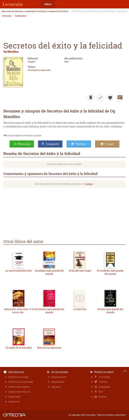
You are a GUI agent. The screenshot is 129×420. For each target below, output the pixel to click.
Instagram (104, 386)
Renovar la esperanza (49, 347)
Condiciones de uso (19, 391)
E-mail (109, 144)
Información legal (18, 376)
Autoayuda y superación (39, 70)
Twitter (102, 381)
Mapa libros (57, 381)
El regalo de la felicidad (19, 347)
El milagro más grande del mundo (49, 272)
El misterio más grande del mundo (49, 311)
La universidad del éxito (18, 270)
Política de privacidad (20, 381)
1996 (66, 61)
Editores (56, 386)
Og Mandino (21, 16)
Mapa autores (59, 376)
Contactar (13, 401)
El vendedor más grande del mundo (110, 272)
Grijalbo (31, 61)
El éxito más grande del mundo (110, 311)
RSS (100, 391)
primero (89, 184)
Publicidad (14, 396)
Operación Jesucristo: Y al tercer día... (18, 311)
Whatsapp (24, 144)
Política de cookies (19, 386)
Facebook (104, 376)
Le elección (79, 309)
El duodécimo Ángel (80, 270)
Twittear (80, 144)
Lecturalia (6, 16)
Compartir (52, 144)
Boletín (102, 396)
